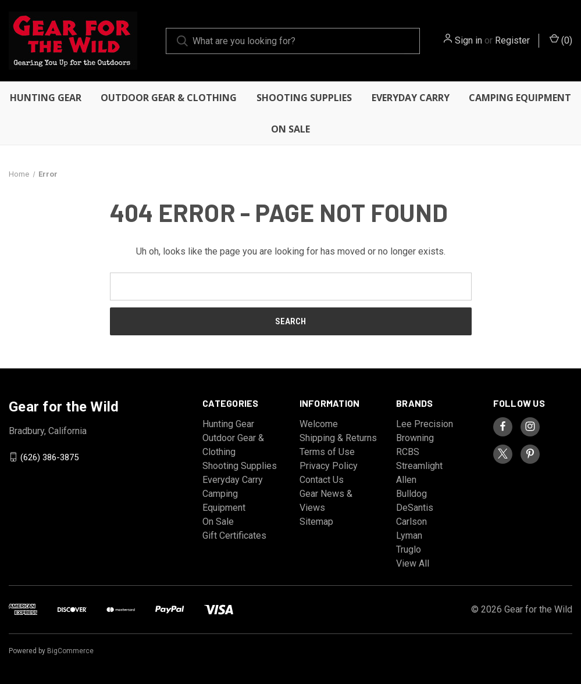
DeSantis (414, 507)
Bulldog (411, 493)
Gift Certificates (234, 535)
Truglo (408, 549)
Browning (415, 437)
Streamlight (419, 465)
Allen (406, 479)
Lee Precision (424, 423)
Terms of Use (327, 451)
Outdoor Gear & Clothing (169, 97)
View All (412, 563)
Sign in (468, 40)
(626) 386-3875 (49, 457)
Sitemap (316, 521)
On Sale (290, 129)
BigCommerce (70, 651)
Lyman (409, 535)
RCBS (407, 451)
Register (512, 40)
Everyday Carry (411, 97)
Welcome (319, 423)
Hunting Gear (45, 97)
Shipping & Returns (338, 437)
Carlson (411, 521)
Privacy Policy (329, 465)
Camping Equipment (520, 97)
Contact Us (322, 479)
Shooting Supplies (304, 97)
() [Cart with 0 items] (561, 40)
